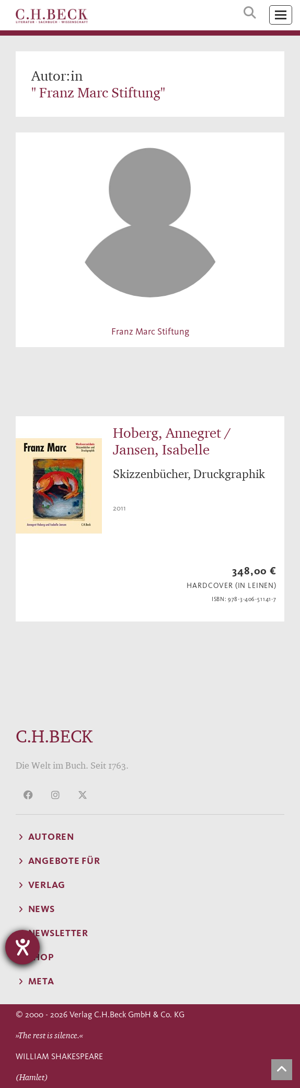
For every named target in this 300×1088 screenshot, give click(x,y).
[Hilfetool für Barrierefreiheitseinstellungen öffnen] (22, 947)
